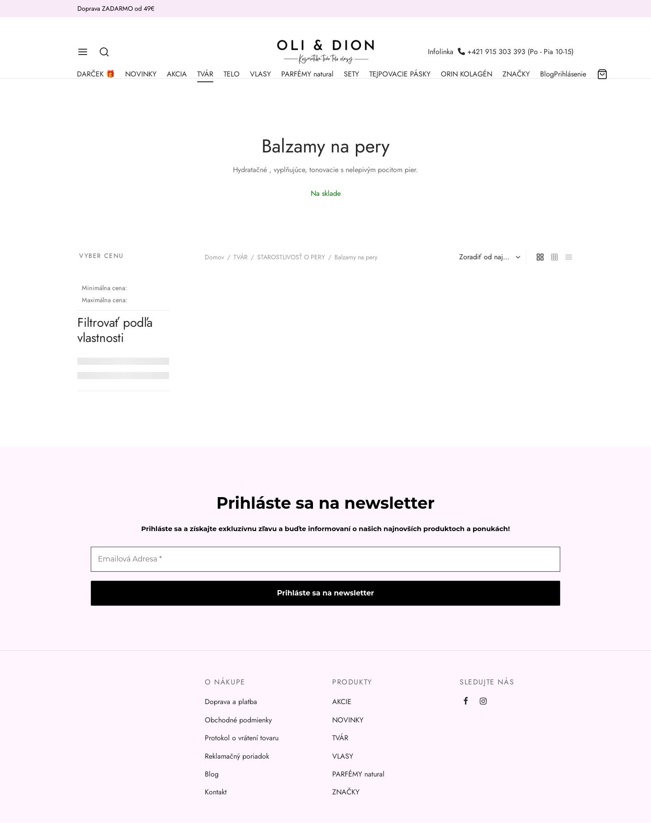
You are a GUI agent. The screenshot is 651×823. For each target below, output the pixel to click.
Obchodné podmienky (238, 720)
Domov (214, 257)
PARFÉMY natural (307, 74)
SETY (351, 74)
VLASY (260, 74)
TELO (232, 74)
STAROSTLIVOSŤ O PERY (291, 257)
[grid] (540, 257)
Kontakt (216, 792)
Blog (547, 74)
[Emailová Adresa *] (325, 559)
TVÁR (205, 74)
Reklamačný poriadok (237, 756)
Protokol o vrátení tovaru (242, 738)
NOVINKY (140, 74)
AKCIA (177, 74)
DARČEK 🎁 (96, 74)
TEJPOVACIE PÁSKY (400, 74)
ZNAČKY (516, 74)
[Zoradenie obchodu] (489, 257)
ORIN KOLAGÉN (466, 74)
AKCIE (341, 701)
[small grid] (554, 257)
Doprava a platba (231, 701)
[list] (569, 257)
